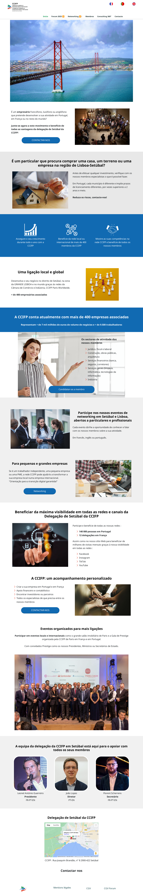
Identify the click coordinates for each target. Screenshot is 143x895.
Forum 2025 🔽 (57, 17)
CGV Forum (110, 888)
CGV (88, 888)
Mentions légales (62, 887)
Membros (89, 17)
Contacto (119, 17)
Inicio (45, 17)
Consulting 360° (104, 17)
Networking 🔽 (75, 17)
